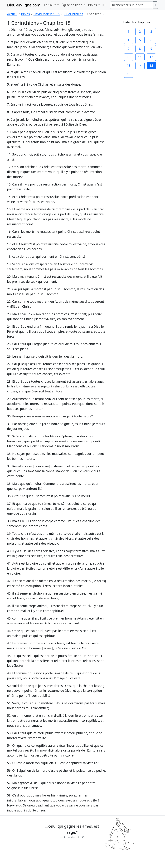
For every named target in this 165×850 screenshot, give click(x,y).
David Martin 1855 (47, 14)
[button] (103, 5)
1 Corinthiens (73, 14)
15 (151, 65)
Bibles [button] (92, 5)
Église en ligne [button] (72, 5)
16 (128, 74)
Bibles (25, 14)
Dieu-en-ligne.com (23, 5)
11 (140, 57)
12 (151, 57)
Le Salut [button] (50, 5)
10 (128, 57)
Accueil (12, 14)
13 (128, 65)
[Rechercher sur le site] (131, 5)
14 (140, 65)
